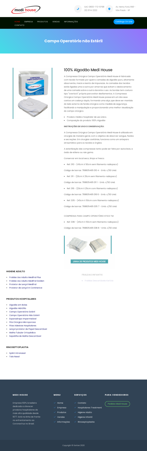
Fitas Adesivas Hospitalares (22, 327)
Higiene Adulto (83, 412)
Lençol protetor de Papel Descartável (28, 330)
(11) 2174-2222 (90, 10)
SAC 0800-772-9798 (94, 6)
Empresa (28, 21)
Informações (71, 21)
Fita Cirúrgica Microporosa (22, 323)
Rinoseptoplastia (84, 421)
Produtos (42, 21)
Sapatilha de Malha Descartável (25, 337)
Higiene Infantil (83, 417)
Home (17, 21)
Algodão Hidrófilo (17, 309)
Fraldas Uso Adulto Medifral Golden (26, 282)
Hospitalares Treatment (88, 407)
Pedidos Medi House (117, 403)
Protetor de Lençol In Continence (25, 289)
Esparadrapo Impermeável (22, 320)
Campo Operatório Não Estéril (24, 316)
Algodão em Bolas (18, 306)
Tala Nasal (14, 358)
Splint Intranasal (17, 354)
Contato (19, 25)
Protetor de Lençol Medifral (22, 285)
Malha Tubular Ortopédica (22, 334)
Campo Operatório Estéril (22, 313)
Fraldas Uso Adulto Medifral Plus (25, 278)
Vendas (56, 21)
